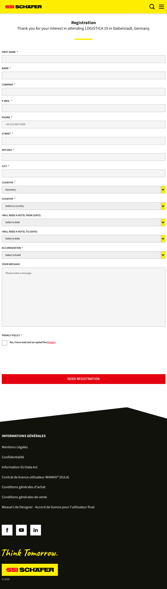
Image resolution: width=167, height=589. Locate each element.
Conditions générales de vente (24, 497)
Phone (7, 117)
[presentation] (35, 362)
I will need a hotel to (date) (19, 232)
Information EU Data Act (19, 467)
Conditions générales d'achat (23, 487)
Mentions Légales (15, 447)
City (5, 166)
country (8, 182)
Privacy (51, 342)
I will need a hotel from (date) (21, 215)
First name (10, 52)
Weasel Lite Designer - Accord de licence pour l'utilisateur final (48, 507)
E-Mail (7, 101)
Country (8, 199)
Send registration (83, 378)
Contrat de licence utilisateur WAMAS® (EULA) (35, 477)
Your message (11, 264)
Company (8, 85)
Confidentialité (13, 457)
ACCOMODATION (12, 248)
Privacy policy (12, 335)
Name (6, 68)
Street (7, 134)
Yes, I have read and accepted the (33, 342)
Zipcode (8, 150)
